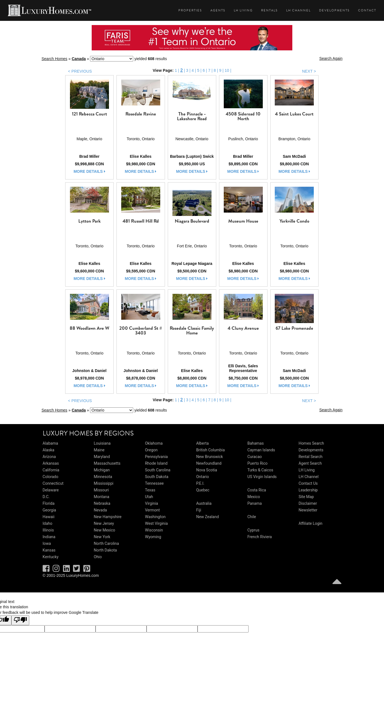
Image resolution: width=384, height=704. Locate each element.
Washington (155, 517)
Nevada (100, 510)
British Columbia (210, 450)
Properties (190, 10)
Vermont (152, 510)
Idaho (47, 523)
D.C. (46, 496)
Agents (217, 10)
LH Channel (298, 10)
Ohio (98, 557)
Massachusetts (107, 463)
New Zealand (207, 517)
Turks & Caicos (260, 470)
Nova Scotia (206, 470)
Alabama (50, 443)
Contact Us (308, 483)
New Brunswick (209, 456)
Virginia (151, 503)
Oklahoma (153, 443)
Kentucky (51, 557)
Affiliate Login (310, 523)
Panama (254, 503)
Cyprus (253, 530)
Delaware (51, 490)
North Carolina (106, 543)
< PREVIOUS (80, 71)
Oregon (151, 450)
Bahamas (255, 443)
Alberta (202, 443)
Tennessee (154, 483)
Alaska (48, 450)
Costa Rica (256, 490)
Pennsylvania (156, 456)
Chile (251, 517)
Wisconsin (154, 530)
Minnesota (103, 476)
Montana (101, 496)
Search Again (330, 58)
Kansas (49, 550)
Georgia (49, 510)
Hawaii (49, 517)
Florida (49, 503)
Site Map (306, 496)
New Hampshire (108, 517)
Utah (149, 496)
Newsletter (307, 510)
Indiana (49, 537)
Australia (204, 503)
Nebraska (102, 503)
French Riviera (259, 537)
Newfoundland (209, 463)
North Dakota (105, 550)
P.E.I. (200, 483)
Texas (150, 490)
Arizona (49, 456)
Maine (99, 450)
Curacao (254, 456)
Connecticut (53, 483)
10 (227, 70)
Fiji (198, 510)
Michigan (102, 470)
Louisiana (102, 443)
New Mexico (104, 530)
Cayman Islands (261, 450)
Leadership (308, 490)
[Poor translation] (20, 620)
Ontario (202, 476)
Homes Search (311, 443)
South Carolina (157, 470)
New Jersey (104, 523)
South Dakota (156, 476)
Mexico (253, 496)
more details (89, 171)
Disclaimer (307, 503)
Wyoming (153, 537)
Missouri (101, 490)
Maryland (102, 456)
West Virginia (156, 523)
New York (102, 537)
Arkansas (51, 463)
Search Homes (54, 58)
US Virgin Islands (262, 476)
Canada (79, 58)
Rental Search (310, 456)
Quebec (202, 490)
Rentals (269, 10)
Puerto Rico (257, 463)
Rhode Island (156, 463)
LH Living (243, 10)
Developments (334, 10)
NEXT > (309, 71)
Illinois (48, 530)
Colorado (50, 476)
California (51, 470)
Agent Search (310, 463)
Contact (367, 10)
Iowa (47, 543)
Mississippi (103, 483)
